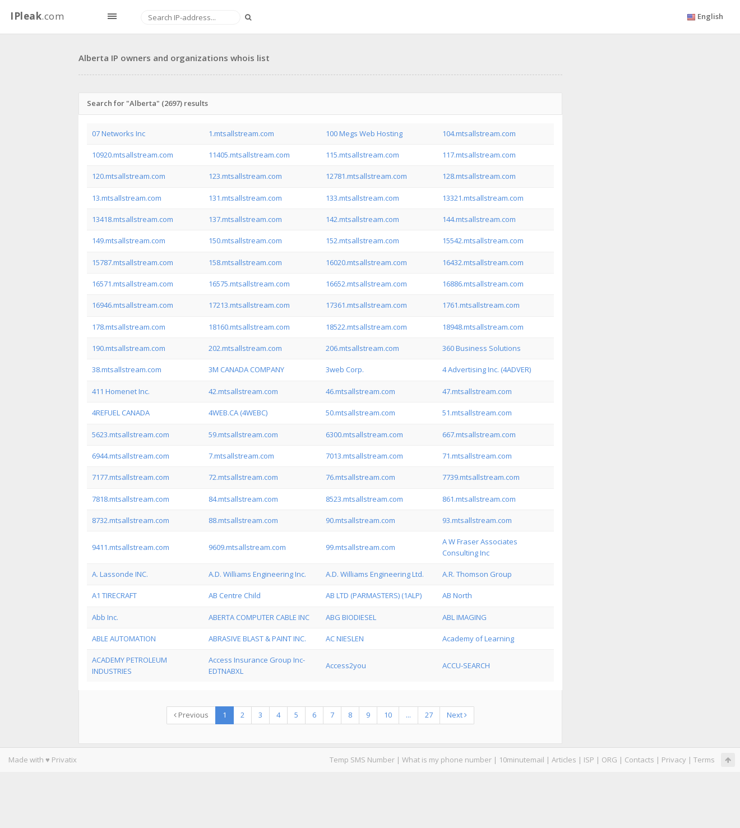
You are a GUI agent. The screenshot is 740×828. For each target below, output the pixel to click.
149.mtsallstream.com (128, 240)
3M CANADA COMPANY (246, 369)
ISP (589, 760)
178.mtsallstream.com (128, 327)
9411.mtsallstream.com (130, 547)
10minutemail (521, 760)
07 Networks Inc (118, 133)
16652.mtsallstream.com (366, 284)
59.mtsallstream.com (243, 434)
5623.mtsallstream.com (130, 434)
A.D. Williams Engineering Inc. (257, 574)
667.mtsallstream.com (479, 434)
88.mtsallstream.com (243, 520)
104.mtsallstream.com (479, 133)
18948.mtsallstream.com (483, 327)
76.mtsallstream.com (360, 477)
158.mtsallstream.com (245, 262)
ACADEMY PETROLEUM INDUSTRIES (129, 665)
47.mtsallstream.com (477, 391)
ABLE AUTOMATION (124, 638)
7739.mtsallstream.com (481, 477)
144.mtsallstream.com (479, 219)
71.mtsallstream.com (477, 456)
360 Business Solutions (481, 348)
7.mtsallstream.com (241, 456)
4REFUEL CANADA (121, 413)
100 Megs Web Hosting (364, 133)
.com (37, 16)
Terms (704, 760)
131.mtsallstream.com (245, 198)
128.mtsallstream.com (479, 176)
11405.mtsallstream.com (249, 155)
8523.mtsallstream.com (364, 499)
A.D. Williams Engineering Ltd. (375, 574)
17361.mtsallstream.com (366, 305)
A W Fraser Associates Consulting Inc (479, 546)
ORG (609, 760)
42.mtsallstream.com (243, 391)
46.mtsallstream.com (360, 391)
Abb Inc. (105, 617)
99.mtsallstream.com (360, 547)
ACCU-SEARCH (466, 665)
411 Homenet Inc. (121, 391)
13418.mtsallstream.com (132, 219)
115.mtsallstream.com (362, 155)
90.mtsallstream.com (360, 520)
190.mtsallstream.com (128, 348)
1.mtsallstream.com (241, 133)
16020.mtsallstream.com (366, 262)
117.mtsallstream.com (479, 155)
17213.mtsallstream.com (249, 305)
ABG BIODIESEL (351, 617)
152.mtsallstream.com (362, 240)
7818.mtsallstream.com (130, 499)
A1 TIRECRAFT (114, 595)
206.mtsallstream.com (362, 348)
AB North (457, 595)
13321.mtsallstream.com (483, 198)
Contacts (639, 760)
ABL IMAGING (464, 617)
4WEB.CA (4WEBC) (238, 413)
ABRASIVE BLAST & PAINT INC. (257, 638)
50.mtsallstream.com (360, 413)
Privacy (674, 760)
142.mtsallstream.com (362, 219)
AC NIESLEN (345, 638)
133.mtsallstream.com (362, 198)
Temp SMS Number (362, 760)
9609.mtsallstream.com (247, 547)
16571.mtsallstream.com (132, 284)
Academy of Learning (478, 638)
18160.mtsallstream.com (249, 327)
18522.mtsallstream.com (366, 327)
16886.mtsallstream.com (483, 284)
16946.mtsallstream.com (132, 305)
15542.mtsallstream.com (483, 240)
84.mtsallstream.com (243, 499)
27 (429, 715)
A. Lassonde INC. (120, 574)
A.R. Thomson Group (477, 574)
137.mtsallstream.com (245, 219)
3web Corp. (345, 369)
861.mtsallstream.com (479, 499)
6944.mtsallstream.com (130, 456)
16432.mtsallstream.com (483, 262)
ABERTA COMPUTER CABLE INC (259, 617)
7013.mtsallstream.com (364, 456)
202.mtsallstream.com (245, 348)
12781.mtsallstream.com (366, 176)
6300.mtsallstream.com (364, 434)
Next (457, 715)
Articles (564, 760)
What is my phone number (447, 760)
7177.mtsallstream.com (130, 477)
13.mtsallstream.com (126, 198)
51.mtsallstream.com (477, 413)
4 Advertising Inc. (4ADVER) (486, 369)
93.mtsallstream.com (477, 520)
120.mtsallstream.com (128, 176)
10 (388, 715)
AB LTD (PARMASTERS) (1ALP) (374, 595)
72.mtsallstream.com (243, 477)
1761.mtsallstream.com (481, 305)
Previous (191, 715)
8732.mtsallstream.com (130, 520)
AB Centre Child (235, 595)
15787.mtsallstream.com (132, 262)
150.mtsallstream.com (245, 240)
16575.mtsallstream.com (249, 284)
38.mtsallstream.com (126, 369)
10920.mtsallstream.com (132, 155)
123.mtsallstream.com (245, 176)
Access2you (346, 665)
